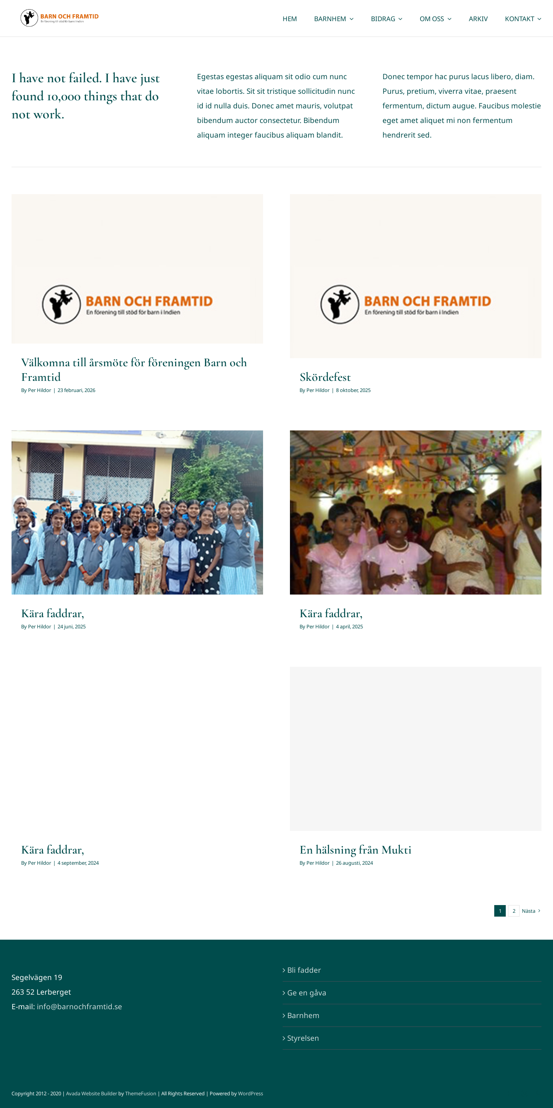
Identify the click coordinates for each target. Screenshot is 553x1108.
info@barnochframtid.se (79, 1007)
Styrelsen (303, 1038)
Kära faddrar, (52, 613)
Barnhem (303, 1015)
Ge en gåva (306, 993)
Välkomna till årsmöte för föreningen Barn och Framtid (134, 369)
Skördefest (325, 376)
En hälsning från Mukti (356, 849)
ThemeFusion (140, 1093)
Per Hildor (39, 390)
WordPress (250, 1093)
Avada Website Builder (91, 1093)
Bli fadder (304, 970)
